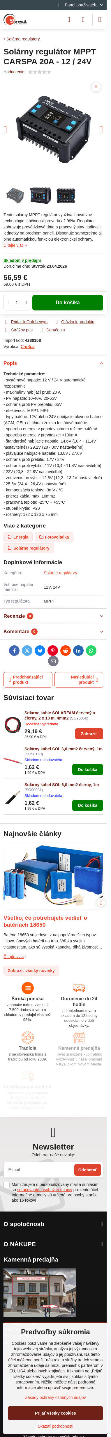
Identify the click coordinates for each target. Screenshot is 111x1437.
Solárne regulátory (60, 573)
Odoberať (87, 1170)
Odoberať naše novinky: (53, 1154)
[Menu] (100, 19)
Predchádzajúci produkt (26, 680)
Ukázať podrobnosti (55, 1426)
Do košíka (68, 302)
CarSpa (27, 346)
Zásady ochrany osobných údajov (55, 1397)
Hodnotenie (13, 72)
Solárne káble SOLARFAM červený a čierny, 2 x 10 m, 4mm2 (59, 715)
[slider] (39, 72)
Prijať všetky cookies (55, 1413)
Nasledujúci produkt (84, 680)
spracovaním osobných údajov (44, 1189)
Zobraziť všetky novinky (31, 970)
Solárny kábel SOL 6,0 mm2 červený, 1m (63, 749)
